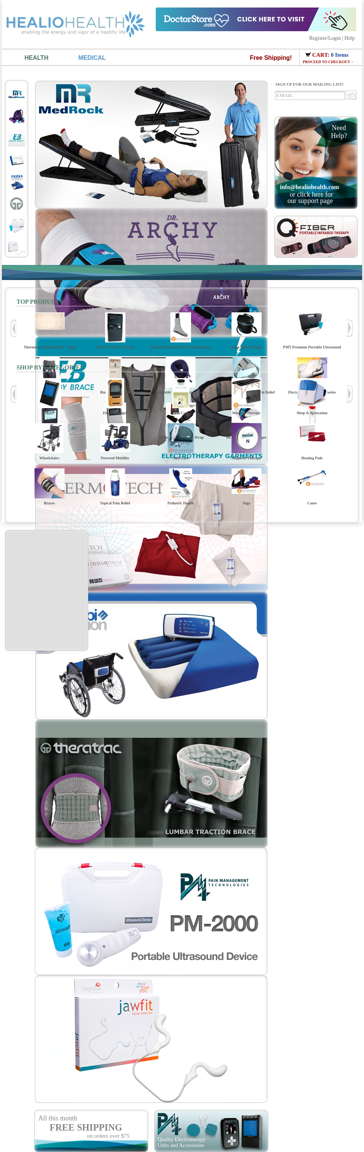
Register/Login (325, 38)
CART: (321, 55)
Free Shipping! (271, 57)
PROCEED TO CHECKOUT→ (328, 62)
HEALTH (36, 57)
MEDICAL (92, 57)
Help (349, 38)
